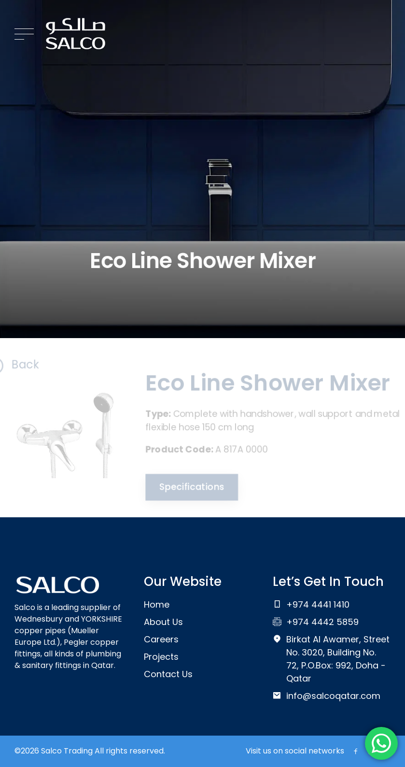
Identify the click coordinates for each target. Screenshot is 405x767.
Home (156, 604)
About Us (163, 622)
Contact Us (168, 674)
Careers (161, 639)
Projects (161, 657)
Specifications (189, 488)
